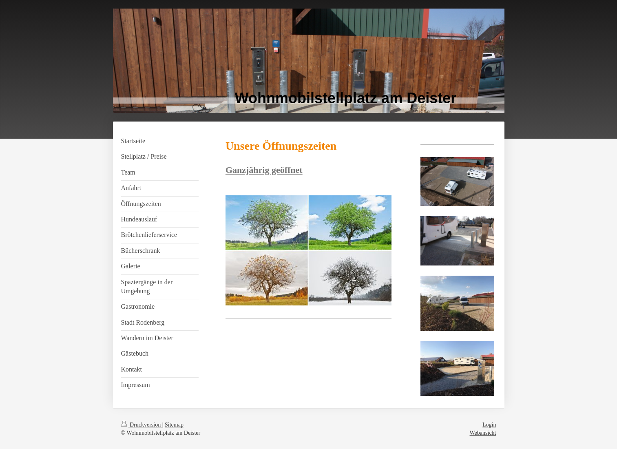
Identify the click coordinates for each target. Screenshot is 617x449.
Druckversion (141, 425)
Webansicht (483, 433)
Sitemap (174, 425)
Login (489, 425)
